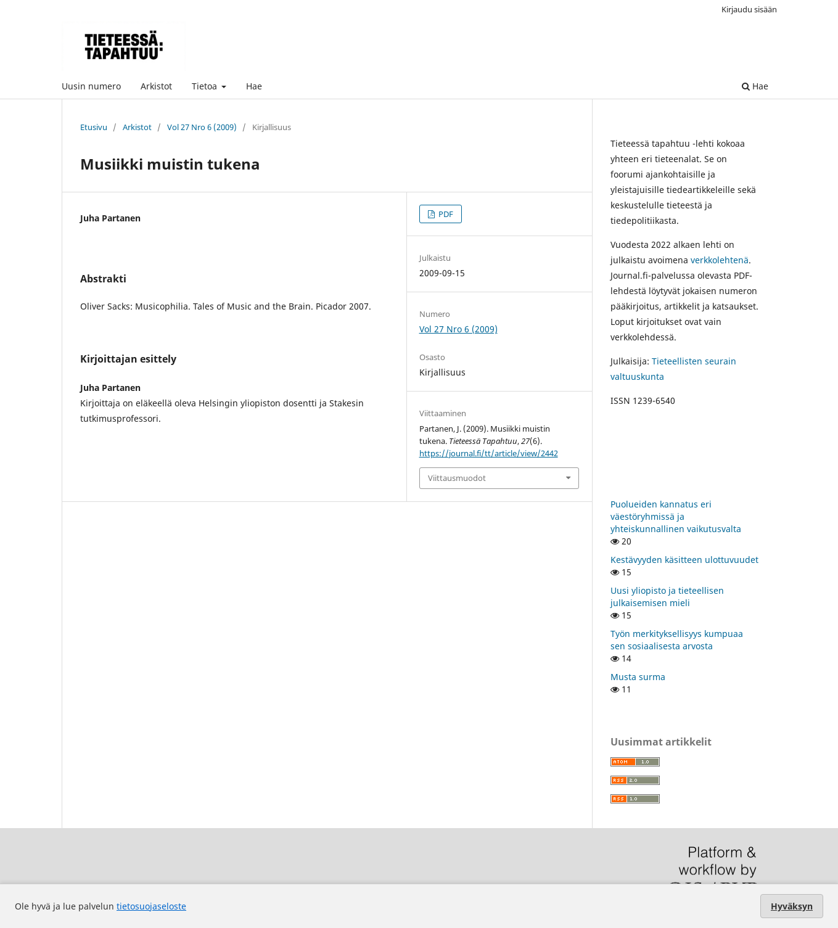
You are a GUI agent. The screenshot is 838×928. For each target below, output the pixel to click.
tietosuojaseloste (151, 906)
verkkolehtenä (720, 260)
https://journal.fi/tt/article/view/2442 (488, 453)
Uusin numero (91, 86)
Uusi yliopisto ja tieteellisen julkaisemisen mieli (667, 597)
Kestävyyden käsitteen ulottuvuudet (684, 559)
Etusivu (93, 127)
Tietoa (206, 86)
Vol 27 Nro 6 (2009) (202, 127)
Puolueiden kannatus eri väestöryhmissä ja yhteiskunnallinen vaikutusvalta (675, 516)
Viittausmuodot (457, 477)
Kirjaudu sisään (749, 9)
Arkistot (156, 86)
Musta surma (637, 677)
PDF (445, 214)
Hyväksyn (792, 906)
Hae (254, 86)
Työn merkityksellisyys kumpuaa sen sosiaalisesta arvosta (676, 640)
